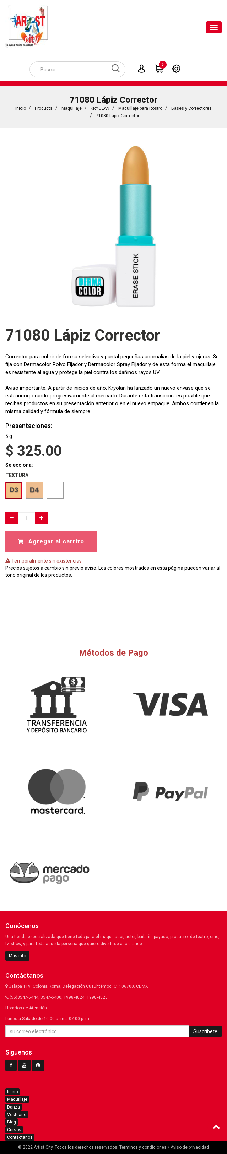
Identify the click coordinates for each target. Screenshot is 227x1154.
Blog (11, 1122)
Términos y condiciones (143, 1147)
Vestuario (16, 1114)
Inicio (20, 108)
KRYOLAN (100, 108)
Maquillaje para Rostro (140, 108)
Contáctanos (20, 1137)
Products (44, 108)
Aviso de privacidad (190, 1147)
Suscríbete (205, 1031)
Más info (17, 955)
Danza (13, 1107)
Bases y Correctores (191, 108)
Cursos (14, 1129)
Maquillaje (71, 108)
